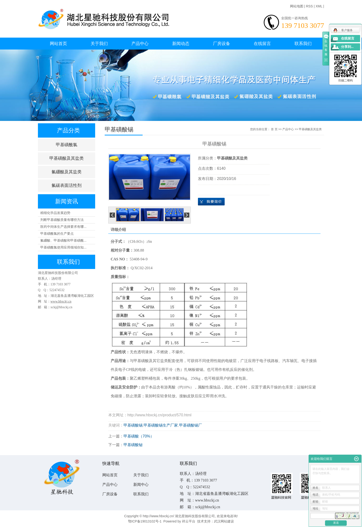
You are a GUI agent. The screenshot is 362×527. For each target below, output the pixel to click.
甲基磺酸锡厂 (190, 425)
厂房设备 (221, 43)
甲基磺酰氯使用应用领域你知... (63, 247)
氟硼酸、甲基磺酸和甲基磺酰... (63, 240)
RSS (309, 6)
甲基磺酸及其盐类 (66, 158)
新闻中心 (141, 484)
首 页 (274, 129)
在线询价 (211, 201)
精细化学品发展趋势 (55, 213)
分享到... (347, 47)
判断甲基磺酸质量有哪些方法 (62, 220)
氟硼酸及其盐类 (67, 171)
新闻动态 (180, 43)
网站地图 (296, 6)
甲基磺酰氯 (66, 144)
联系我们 (303, 43)
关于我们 (99, 43)
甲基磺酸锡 (133, 425)
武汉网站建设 (224, 521)
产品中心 (140, 43)
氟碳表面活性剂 (67, 185)
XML (318, 6)
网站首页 (58, 43)
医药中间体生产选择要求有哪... (63, 227)
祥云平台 (188, 521)
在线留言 (262, 43)
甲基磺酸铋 (133, 445)
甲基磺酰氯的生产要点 (57, 233)
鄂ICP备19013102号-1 (144, 521)
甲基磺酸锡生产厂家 (161, 425)
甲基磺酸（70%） (139, 436)
